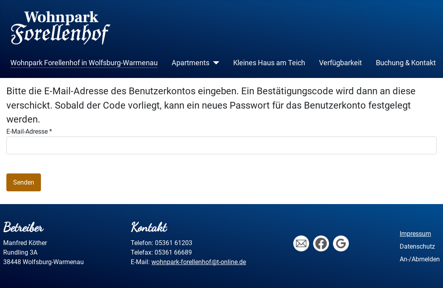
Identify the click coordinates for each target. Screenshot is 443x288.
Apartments (190, 63)
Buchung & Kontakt (406, 63)
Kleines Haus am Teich (269, 63)
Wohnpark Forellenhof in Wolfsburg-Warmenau (84, 63)
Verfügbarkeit (340, 63)
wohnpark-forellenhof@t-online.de (198, 262)
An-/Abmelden (420, 259)
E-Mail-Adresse (29, 131)
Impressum (415, 233)
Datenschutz (417, 246)
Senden (23, 182)
